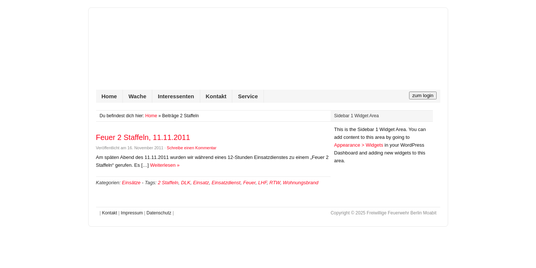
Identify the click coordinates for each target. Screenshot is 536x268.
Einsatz (201, 182)
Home (109, 96)
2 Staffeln (168, 182)
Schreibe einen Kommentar (191, 148)
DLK (185, 182)
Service (248, 96)
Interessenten (176, 96)
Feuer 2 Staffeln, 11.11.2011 (143, 137)
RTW (274, 182)
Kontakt (216, 96)
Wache (137, 96)
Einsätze (131, 182)
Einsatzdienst (226, 182)
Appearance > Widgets (358, 145)
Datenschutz (159, 213)
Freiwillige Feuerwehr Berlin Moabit (268, 52)
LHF (262, 182)
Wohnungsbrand (300, 182)
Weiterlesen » (164, 165)
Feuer (249, 182)
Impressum (132, 213)
